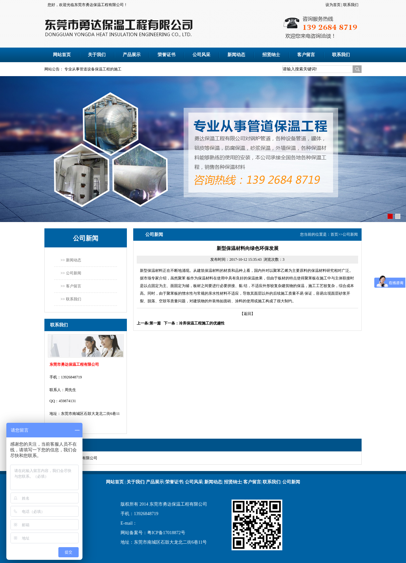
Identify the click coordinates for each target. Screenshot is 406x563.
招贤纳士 (271, 54)
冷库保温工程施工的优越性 (202, 323)
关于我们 (97, 54)
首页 (334, 234)
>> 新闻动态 (71, 260)
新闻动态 (236, 54)
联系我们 (350, 5)
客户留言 (306, 54)
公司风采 (201, 54)
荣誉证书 (166, 54)
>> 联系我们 (71, 299)
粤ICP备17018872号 (166, 532)
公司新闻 (350, 234)
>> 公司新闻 (71, 273)
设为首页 (333, 5)
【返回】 (247, 313)
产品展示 (132, 54)
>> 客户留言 (71, 286)
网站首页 (62, 54)
